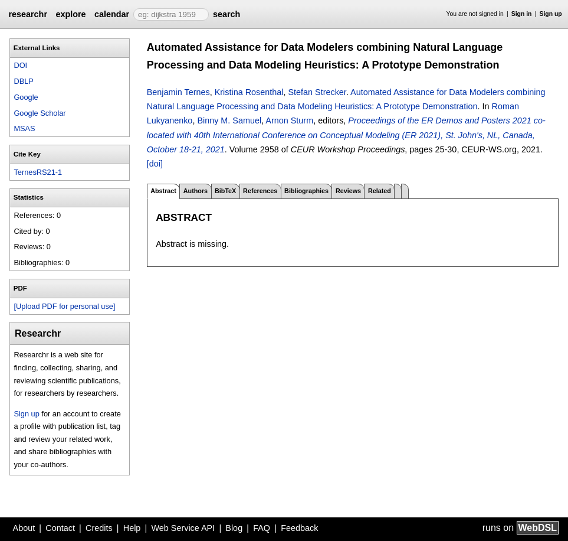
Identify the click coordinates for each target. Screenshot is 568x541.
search (226, 14)
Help (132, 528)
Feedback (299, 528)
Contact (60, 528)
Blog (233, 528)
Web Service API (183, 528)
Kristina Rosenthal (249, 92)
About (24, 528)
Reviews (348, 190)
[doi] (155, 163)
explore (70, 14)
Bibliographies (306, 190)
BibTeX (225, 190)
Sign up (551, 14)
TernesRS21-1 (38, 172)
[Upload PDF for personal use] (64, 306)
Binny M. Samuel (229, 120)
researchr (27, 14)
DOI (20, 65)
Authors (195, 190)
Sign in (521, 14)
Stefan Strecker (317, 92)
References (260, 190)
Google (26, 97)
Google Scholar (39, 113)
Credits (99, 528)
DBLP (23, 81)
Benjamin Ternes (178, 92)
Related (379, 190)
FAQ (261, 528)
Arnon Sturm (289, 120)
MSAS (24, 128)
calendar (111, 14)
